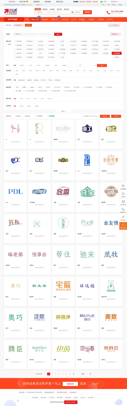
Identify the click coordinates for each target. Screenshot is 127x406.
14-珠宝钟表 (51, 45)
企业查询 (52, 9)
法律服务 (91, 19)
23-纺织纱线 (40, 49)
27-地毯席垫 (84, 49)
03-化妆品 (40, 41)
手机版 (76, 394)
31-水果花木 (18, 53)
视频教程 (36, 1)
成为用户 (95, 380)
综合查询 (40, 12)
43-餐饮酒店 (40, 57)
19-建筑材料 (106, 45)
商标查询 (12, 1)
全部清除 (28, 25)
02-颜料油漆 (29, 41)
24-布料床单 (51, 49)
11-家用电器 (18, 45)
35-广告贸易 (62, 53)
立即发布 (104, 116)
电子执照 (90, 394)
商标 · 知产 (35, 19)
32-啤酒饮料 (29, 53)
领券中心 (114, 4)
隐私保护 (68, 394)
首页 (26, 19)
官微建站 (82, 19)
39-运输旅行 (106, 53)
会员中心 (110, 19)
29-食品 (106, 49)
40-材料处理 (117, 53)
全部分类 (78, 12)
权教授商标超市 (49, 388)
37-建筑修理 (84, 53)
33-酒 (40, 53)
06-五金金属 (73, 41)
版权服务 (48, 1)
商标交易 (60, 1)
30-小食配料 (117, 49)
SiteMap (82, 394)
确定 (102, 65)
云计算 (73, 19)
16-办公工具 (73, 45)
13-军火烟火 (40, 45)
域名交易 (66, 9)
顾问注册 (82, 1)
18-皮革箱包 (95, 45)
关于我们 (51, 394)
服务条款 (43, 394)
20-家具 (117, 45)
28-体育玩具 (95, 49)
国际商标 (45, 19)
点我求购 (116, 116)
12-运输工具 (29, 45)
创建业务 (70, 380)
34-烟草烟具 (51, 53)
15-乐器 (62, 45)
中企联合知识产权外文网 (34, 388)
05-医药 (62, 41)
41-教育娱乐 (18, 57)
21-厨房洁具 (18, 49)
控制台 (120, 4)
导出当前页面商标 (114, 25)
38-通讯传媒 (95, 53)
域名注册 (59, 9)
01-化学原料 (18, 41)
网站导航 (114, 1)
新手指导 (60, 394)
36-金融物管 (73, 53)
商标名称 (18, 34)
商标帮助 (35, 394)
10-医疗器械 (117, 41)
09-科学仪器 (106, 41)
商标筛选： (9, 25)
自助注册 (23, 1)
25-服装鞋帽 (62, 49)
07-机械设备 (84, 41)
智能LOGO (55, 19)
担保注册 (88, 1)
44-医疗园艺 (51, 57)
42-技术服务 (29, 57)
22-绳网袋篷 (29, 49)
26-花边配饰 (73, 49)
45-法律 (62, 57)
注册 (108, 4)
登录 (103, 4)
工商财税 (101, 19)
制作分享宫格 (70, 402)
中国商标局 (72, 388)
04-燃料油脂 (51, 41)
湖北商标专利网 (62, 388)
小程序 (105, 1)
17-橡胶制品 (84, 45)
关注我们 (39, 4)
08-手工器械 (95, 41)
